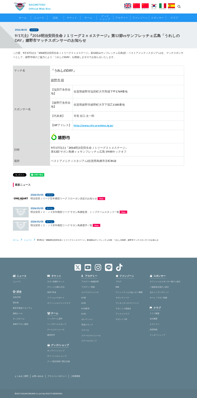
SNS (117, 287)
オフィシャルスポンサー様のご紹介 (165, 281)
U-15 (83, 303)
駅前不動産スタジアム (22, 308)
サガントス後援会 (123, 308)
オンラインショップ (56, 350)
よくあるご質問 (21, 376)
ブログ (118, 281)
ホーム (16, 240)
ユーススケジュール (90, 292)
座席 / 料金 (51, 292)
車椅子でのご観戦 (20, 324)
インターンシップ (157, 335)
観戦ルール (18, 313)
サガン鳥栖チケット (56, 281)
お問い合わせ (38, 376)
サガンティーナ (122, 297)
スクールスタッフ (89, 340)
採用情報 (153, 329)
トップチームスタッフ (56, 324)
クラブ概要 (154, 313)
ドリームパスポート (56, 297)
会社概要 (153, 318)
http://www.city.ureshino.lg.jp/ (93, 125)
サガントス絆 (121, 319)
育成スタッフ (87, 324)
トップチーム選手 (55, 318)
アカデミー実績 (88, 287)
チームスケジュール (56, 329)
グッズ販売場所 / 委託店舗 (58, 361)
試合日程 (17, 297)
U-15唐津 (85, 308)
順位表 (16, 302)
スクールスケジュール (91, 335)
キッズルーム (18, 318)
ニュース (28, 240)
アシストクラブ (122, 314)
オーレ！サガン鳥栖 (158, 297)
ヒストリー (154, 324)
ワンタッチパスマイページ (127, 303)
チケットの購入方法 (56, 287)
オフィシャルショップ (56, 356)
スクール (85, 330)
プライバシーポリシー (57, 376)
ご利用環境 (75, 376)
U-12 (83, 314)
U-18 (83, 297)
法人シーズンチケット (159, 292)
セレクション (87, 319)
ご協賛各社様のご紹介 (159, 287)
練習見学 (51, 335)
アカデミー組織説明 (90, 281)
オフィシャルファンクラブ (58, 303)
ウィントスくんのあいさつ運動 (129, 292)
